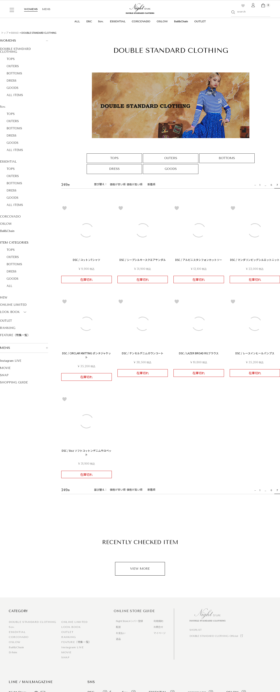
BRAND (15, 32)
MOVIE (5, 368)
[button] (254, 185)
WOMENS (31, 9)
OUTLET (200, 21)
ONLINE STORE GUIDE (134, 611)
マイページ (160, 633)
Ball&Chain (181, 21)
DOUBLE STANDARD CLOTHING (15, 50)
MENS (46, 9)
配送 (118, 627)
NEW (3, 297)
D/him (13, 652)
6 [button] (271, 184)
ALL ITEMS (15, 95)
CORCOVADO (141, 21)
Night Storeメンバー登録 (129, 621)
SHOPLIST (195, 630)
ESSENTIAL (118, 21)
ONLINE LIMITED (13, 304)
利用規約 (158, 621)
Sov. (100, 21)
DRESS (11, 80)
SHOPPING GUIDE (14, 382)
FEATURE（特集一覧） (15, 335)
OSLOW (162, 21)
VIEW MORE (140, 569)
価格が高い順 (134, 184)
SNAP (4, 375)
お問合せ (158, 627)
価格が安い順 (118, 184)
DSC (89, 21)
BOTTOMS (14, 73)
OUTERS (13, 66)
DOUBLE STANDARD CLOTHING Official (213, 636)
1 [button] (259, 184)
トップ (4, 32)
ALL (77, 21)
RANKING (7, 328)
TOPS (11, 59)
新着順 (151, 184)
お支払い (121, 633)
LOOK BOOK (14, 312)
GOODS (12, 88)
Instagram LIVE (10, 360)
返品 (118, 639)
